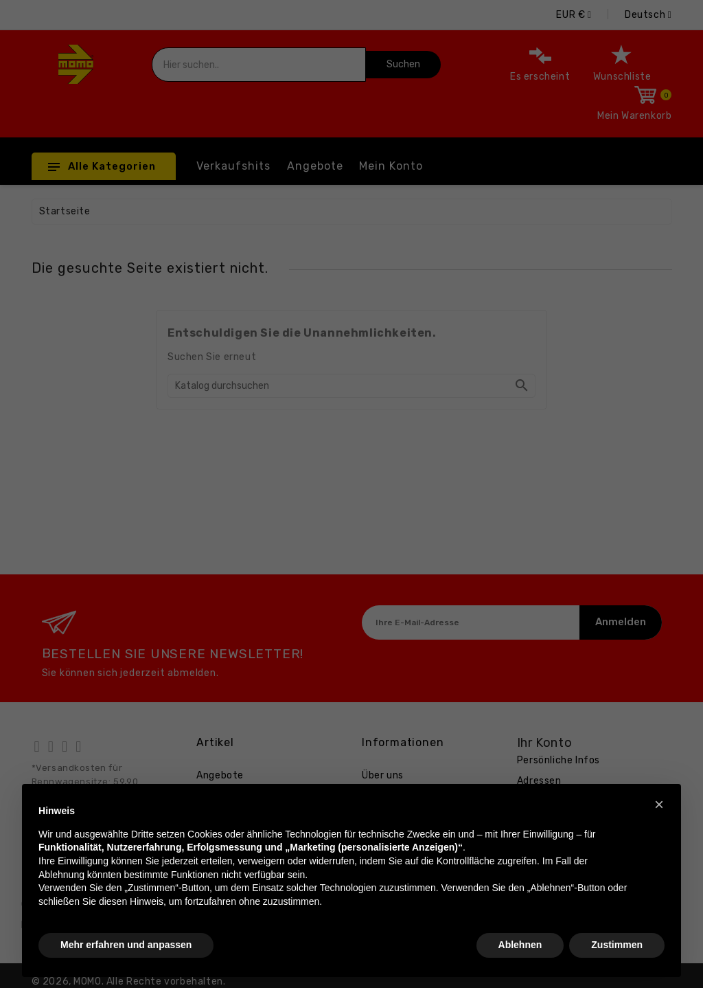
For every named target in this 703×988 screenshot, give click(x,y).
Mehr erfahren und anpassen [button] (126, 944)
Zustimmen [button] (617, 944)
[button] (659, 804)
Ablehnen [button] (520, 944)
